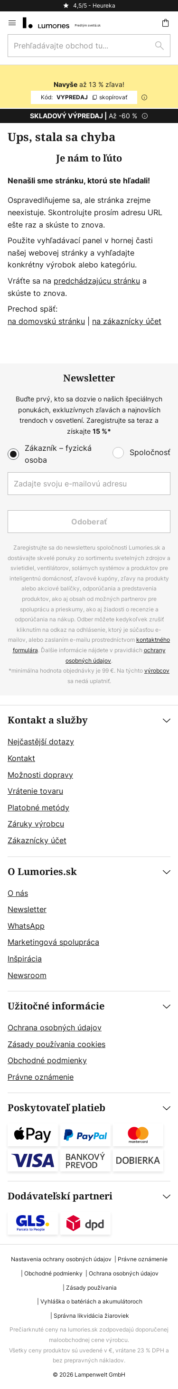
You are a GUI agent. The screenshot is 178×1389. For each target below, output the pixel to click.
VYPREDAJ (84, 97)
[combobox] (89, 45)
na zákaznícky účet (126, 321)
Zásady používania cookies (56, 1044)
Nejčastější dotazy (41, 741)
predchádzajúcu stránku (97, 281)
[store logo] (67, 22)
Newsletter (27, 909)
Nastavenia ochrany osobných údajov (61, 1259)
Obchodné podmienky (47, 1060)
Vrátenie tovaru (35, 791)
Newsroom (27, 975)
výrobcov (156, 670)
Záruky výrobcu (36, 823)
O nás (18, 893)
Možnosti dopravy (40, 775)
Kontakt (21, 758)
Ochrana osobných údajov (55, 1027)
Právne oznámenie (41, 1077)
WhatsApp (26, 926)
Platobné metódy (38, 807)
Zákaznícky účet (37, 840)
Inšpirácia (25, 958)
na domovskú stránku (46, 321)
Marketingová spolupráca (53, 942)
